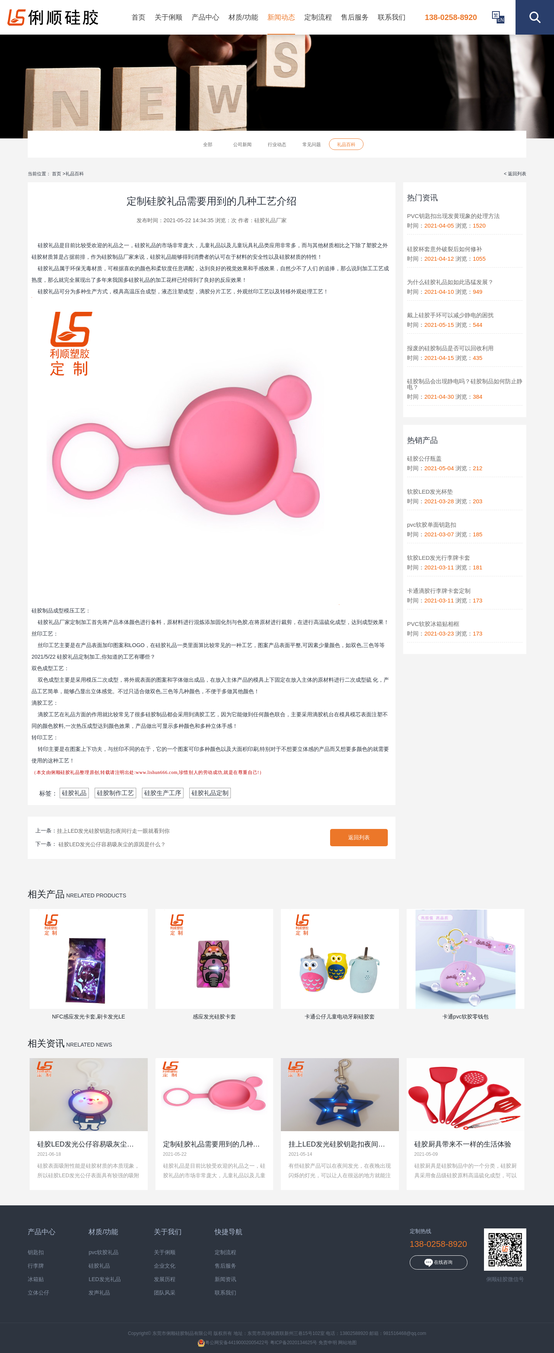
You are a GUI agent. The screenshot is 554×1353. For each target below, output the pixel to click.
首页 (138, 17)
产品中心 (205, 17)
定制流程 (318, 17)
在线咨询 (438, 1263)
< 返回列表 (515, 173)
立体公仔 (38, 1293)
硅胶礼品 (74, 793)
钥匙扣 (36, 1252)
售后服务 (355, 17)
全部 (207, 144)
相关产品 (46, 894)
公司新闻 (242, 144)
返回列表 (359, 837)
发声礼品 (99, 1293)
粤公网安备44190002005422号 (233, 1342)
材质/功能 (243, 17)
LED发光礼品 (104, 1279)
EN (500, 20)
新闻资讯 (225, 1279)
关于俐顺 (168, 17)
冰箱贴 (36, 1279)
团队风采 (164, 1293)
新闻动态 (281, 17)
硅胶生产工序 (162, 793)
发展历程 (164, 1279)
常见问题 (311, 144)
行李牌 (36, 1266)
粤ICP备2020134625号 (293, 1342)
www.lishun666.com (156, 772)
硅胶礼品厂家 (270, 220)
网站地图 (347, 1342)
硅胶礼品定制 (210, 793)
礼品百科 (346, 144)
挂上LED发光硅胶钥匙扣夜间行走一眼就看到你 (113, 831)
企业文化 (164, 1266)
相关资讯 (46, 1043)
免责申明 (328, 1342)
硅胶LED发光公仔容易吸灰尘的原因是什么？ (112, 844)
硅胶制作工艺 (115, 793)
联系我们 (391, 17)
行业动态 (277, 144)
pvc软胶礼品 (103, 1252)
